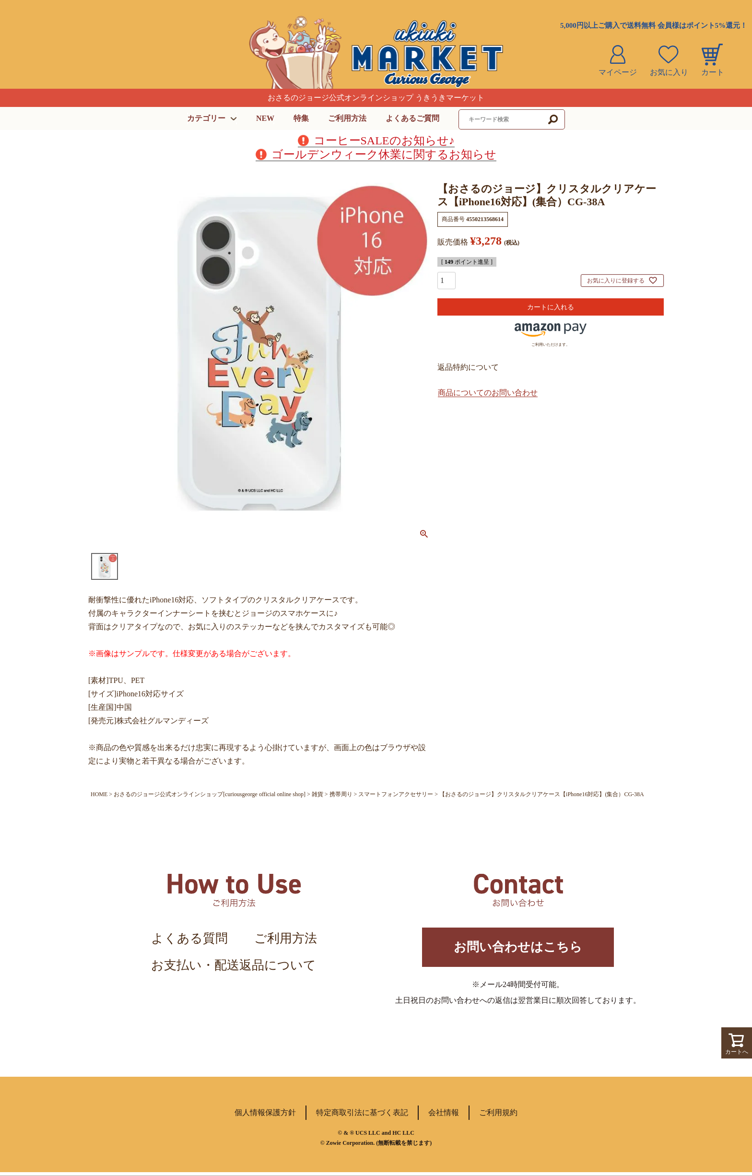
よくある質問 (189, 938)
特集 (301, 118)
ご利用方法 (347, 118)
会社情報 (443, 1116)
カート (712, 72)
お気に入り (669, 72)
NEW (265, 118)
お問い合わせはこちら (518, 948)
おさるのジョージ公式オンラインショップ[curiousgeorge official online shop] (210, 794)
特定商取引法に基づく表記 (362, 1116)
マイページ (618, 72)
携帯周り (340, 794)
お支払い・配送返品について (233, 965)
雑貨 (317, 794)
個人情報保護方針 (265, 1116)
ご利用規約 (498, 1116)
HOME (99, 794)
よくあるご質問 (412, 118)
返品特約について (468, 367)
